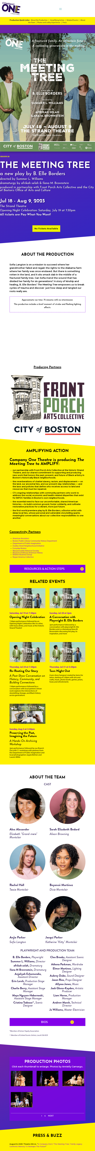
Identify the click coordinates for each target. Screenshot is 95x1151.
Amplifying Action (57, 20)
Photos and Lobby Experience (48, 22)
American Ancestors (21, 538)
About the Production (39, 20)
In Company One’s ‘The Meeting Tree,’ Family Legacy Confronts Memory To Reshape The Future (46, 1145)
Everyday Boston (19, 548)
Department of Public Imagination (27, 543)
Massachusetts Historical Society (26, 550)
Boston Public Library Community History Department (35, 541)
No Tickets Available (46, 228)
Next (51, 1116)
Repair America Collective (23, 557)
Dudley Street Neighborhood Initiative (28, 545)
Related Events (72, 20)
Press (65, 22)
